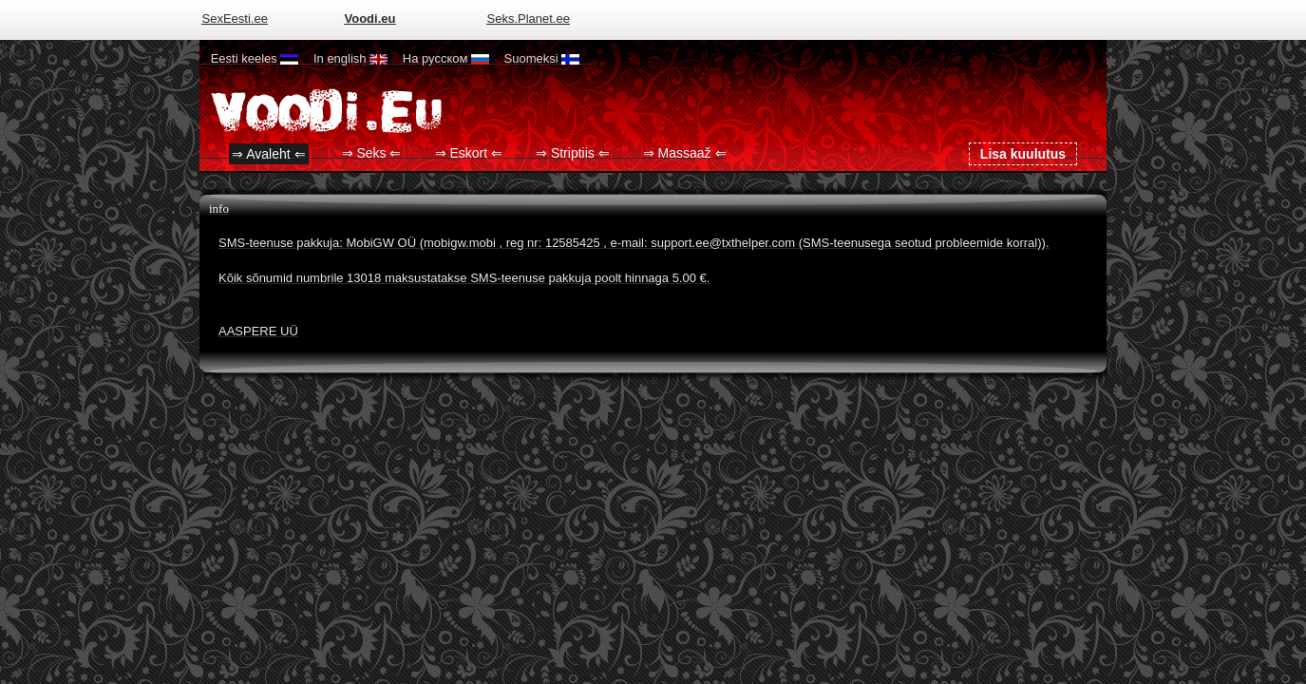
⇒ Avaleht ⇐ (268, 154)
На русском (446, 58)
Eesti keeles (255, 58)
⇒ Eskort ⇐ (468, 154)
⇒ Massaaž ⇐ (685, 154)
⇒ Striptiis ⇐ (573, 154)
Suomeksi (542, 58)
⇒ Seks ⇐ (372, 154)
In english (350, 58)
